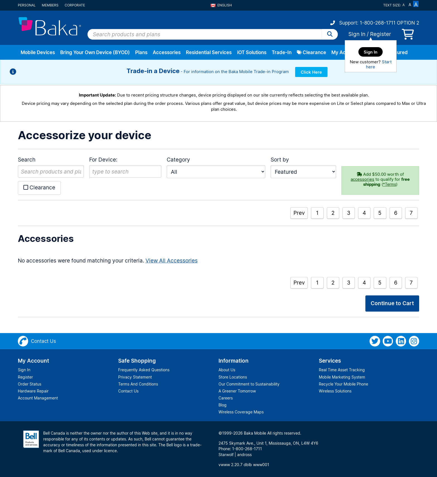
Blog (223, 405)
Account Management (38, 398)
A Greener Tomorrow (237, 391)
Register (380, 34)
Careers (226, 398)
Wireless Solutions (335, 391)
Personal (27, 5)
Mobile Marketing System (342, 377)
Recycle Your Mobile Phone (343, 384)
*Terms (389, 184)
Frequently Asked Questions (143, 369)
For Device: (103, 159)
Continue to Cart (392, 303)
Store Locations (233, 377)
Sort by (280, 159)
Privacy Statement (135, 377)
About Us (227, 369)
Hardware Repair (33, 391)
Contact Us (128, 391)
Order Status (29, 384)
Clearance (311, 52)
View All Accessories (171, 260)
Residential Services (209, 52)
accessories (362, 179)
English (221, 5)
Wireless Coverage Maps (241, 411)
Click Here (311, 72)
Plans (141, 52)
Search (26, 159)
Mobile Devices (38, 52)
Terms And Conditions (138, 384)
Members (50, 5)
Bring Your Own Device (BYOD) (95, 52)
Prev (299, 212)
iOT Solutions (251, 52)
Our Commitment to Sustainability (249, 384)
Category (178, 159)
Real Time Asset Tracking (342, 369)
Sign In (356, 34)
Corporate (75, 5)
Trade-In (282, 52)
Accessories (167, 52)
